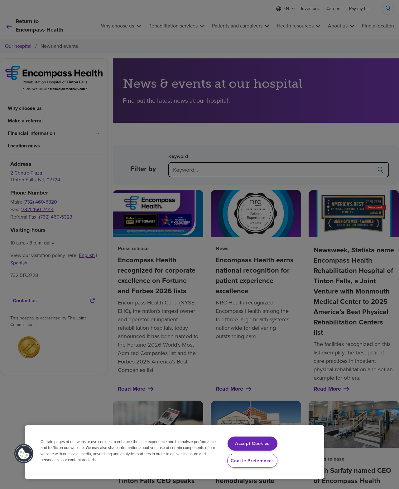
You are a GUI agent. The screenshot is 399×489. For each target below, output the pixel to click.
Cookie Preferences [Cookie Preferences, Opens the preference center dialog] (252, 460)
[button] (24, 454)
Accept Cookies (252, 443)
